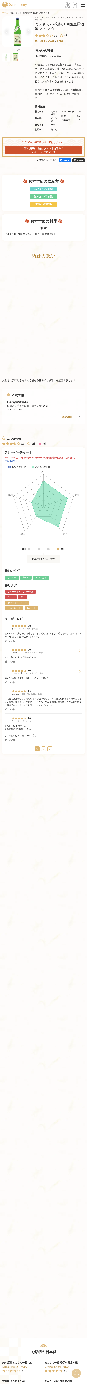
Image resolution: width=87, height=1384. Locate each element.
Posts (80, 160)
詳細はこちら (11, 460)
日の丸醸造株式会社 (44, 41)
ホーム (5, 13)
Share (66, 160)
